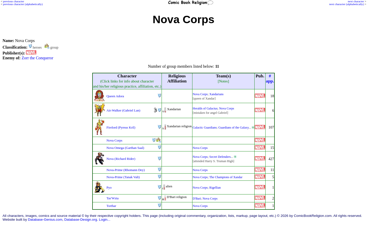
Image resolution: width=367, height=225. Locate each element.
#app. (270, 78)
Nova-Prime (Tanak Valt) (123, 177)
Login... (104, 219)
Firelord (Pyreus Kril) (121, 127)
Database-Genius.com (45, 219)
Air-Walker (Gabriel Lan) (123, 110)
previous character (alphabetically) (23, 4)
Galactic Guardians (205, 127)
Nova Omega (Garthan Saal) (125, 148)
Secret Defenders (220, 157)
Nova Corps (200, 94)
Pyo (109, 187)
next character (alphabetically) (346, 4)
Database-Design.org (80, 219)
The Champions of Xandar (225, 177)
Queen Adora (115, 96)
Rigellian (215, 187)
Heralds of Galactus (205, 108)
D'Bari (197, 198)
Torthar (111, 206)
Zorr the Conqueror (37, 58)
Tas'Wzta (113, 198)
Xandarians (216, 94)
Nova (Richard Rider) (121, 159)
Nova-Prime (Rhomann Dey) (126, 170)
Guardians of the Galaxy (233, 127)
